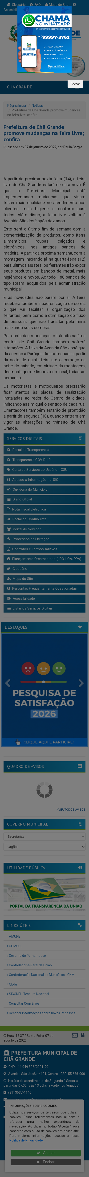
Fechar (75, 84)
